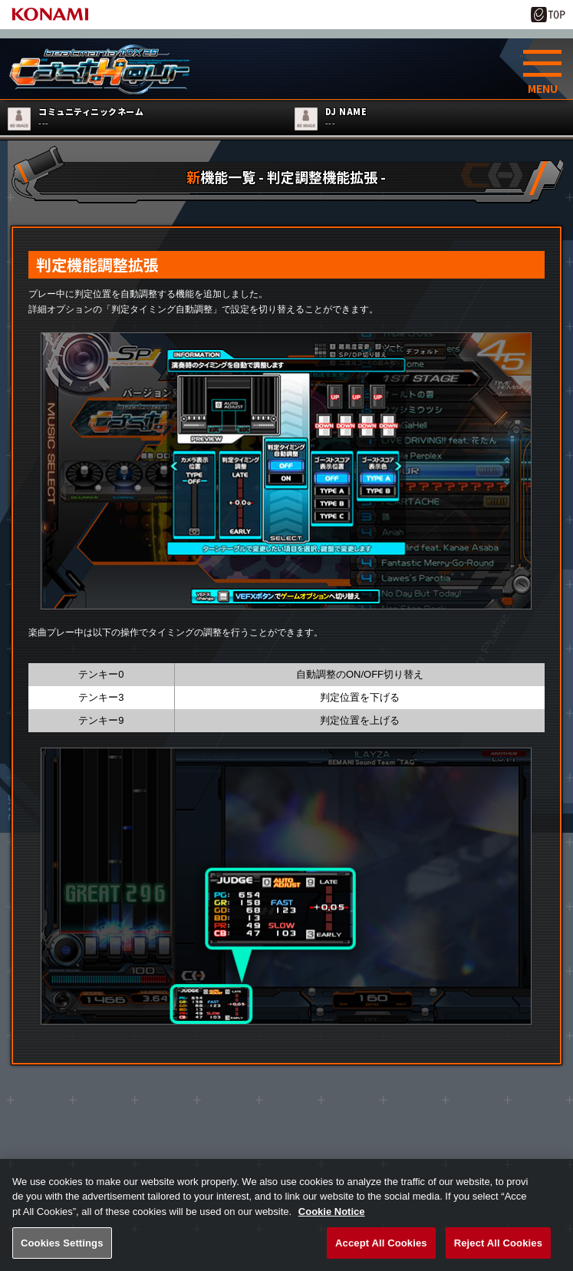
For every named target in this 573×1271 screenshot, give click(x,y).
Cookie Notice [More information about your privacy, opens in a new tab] (331, 1224)
